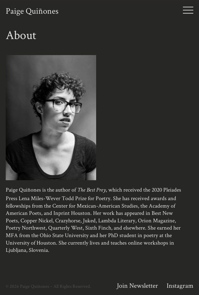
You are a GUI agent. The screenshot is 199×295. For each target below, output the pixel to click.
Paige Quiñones (32, 10)
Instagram (180, 285)
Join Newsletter (137, 285)
